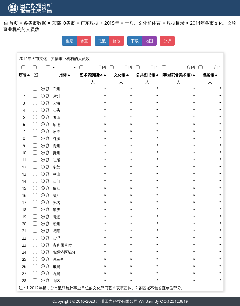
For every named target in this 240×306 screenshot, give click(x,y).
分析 (167, 41)
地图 (149, 41)
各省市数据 (35, 22)
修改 (116, 41)
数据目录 (176, 22)
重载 (69, 41)
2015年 (111, 22)
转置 (84, 41)
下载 (135, 41)
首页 (13, 22)
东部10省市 (63, 22)
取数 (102, 41)
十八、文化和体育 (143, 22)
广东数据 (90, 22)
